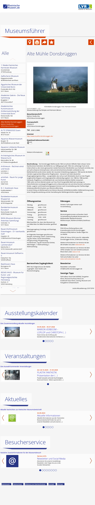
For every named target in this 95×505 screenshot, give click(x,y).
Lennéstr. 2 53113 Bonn (13, 169)
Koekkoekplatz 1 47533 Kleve (13, 190)
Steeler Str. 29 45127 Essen (13, 132)
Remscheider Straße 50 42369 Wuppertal (13, 210)
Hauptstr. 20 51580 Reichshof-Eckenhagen (13, 233)
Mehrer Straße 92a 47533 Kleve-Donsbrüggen (13, 124)
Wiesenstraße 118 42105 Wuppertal (13, 199)
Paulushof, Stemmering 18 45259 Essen (13, 305)
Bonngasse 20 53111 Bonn (13, 266)
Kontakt (51, 502)
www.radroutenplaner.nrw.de (70, 259)
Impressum (6, 502)
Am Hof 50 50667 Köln (13, 180)
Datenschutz (17, 502)
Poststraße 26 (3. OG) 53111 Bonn (13, 87)
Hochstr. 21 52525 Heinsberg (13, 278)
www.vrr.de (76, 252)
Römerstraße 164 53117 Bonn (13, 112)
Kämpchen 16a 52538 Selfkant (13, 256)
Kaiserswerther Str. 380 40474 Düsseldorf (13, 149)
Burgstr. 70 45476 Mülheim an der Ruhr (13, 140)
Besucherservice (25, 460)
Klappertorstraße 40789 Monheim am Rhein (13, 78)
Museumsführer (25, 31)
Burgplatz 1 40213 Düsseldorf (13, 98)
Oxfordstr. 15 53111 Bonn (13, 221)
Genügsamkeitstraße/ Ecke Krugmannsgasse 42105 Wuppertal (13, 292)
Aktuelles (16, 417)
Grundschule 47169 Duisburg (13, 68)
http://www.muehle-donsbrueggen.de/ (40, 136)
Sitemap (60, 502)
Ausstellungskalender (31, 331)
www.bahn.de (80, 245)
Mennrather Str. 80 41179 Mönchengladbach (13, 158)
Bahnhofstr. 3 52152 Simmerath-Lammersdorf (13, 245)
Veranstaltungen (25, 374)
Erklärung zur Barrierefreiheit (35, 502)
